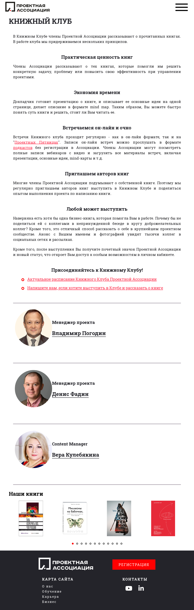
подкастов (22, 147)
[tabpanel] (31, 518)
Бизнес (49, 602)
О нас (47, 586)
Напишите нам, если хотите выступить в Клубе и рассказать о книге (95, 287)
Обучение (52, 591)
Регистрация (134, 564)
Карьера (50, 596)
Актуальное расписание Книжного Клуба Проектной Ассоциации (92, 279)
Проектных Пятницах (36, 142)
